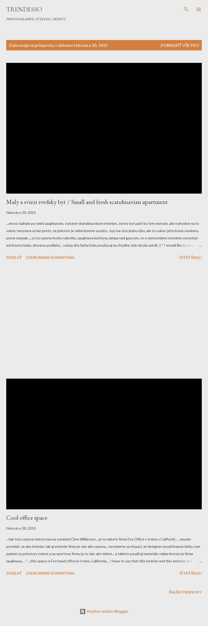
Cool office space (26, 517)
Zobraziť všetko (179, 45)
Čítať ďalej (190, 257)
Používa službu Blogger (104, 611)
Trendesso (24, 9)
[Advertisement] (104, 320)
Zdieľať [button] (14, 257)
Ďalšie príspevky (185, 592)
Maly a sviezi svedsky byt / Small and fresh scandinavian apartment (87, 202)
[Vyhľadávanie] (186, 9)
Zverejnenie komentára (50, 257)
